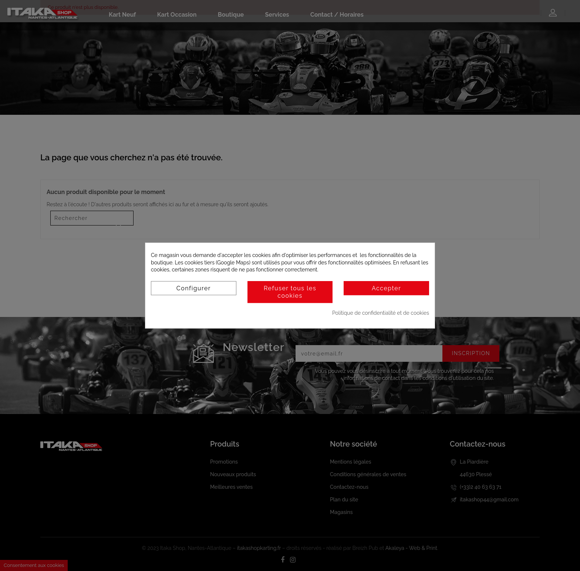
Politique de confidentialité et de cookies (380, 313)
